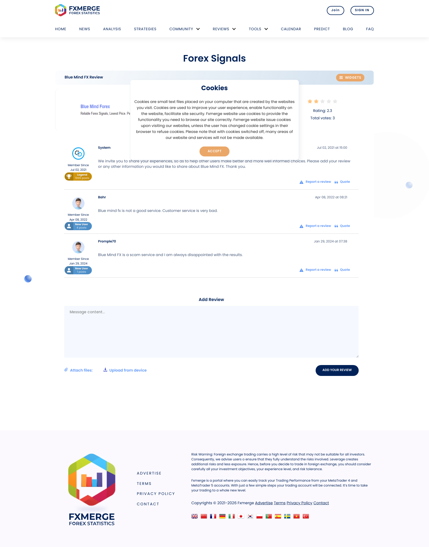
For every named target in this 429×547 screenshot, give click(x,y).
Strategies (145, 29)
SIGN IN (362, 10)
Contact (148, 504)
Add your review (337, 370)
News (84, 29)
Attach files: (105, 370)
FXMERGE (78, 10)
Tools (255, 29)
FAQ (370, 29)
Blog (348, 29)
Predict (322, 29)
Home (60, 29)
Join (335, 10)
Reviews (221, 29)
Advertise (149, 473)
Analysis (112, 29)
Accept (215, 151)
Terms (144, 483)
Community (181, 29)
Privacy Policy (156, 493)
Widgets (350, 77)
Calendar (291, 29)
